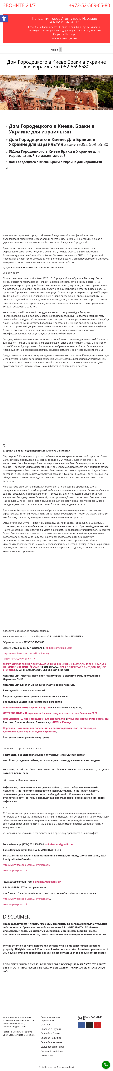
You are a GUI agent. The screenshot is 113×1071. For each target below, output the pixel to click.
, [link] (71, 722)
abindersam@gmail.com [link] (59, 647)
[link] (48, 664)
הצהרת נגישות (47, 1055)
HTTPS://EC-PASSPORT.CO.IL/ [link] (19, 659)
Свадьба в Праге (50, 1033)
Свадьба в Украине (52, 1042)
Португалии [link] (87, 718)
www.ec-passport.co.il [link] (15, 870)
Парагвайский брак (52, 1051)
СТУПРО (45, 1024)
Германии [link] (102, 718)
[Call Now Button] (106, 1065)
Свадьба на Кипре (51, 1037)
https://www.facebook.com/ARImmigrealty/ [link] (26, 653)
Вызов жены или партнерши (50, 1019)
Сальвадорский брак (52, 1046)
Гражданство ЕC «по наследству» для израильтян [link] (34, 718)
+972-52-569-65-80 (89, 5)
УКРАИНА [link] (23, 667)
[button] (60, 49)
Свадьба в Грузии (51, 1028)
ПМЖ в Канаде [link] (62, 722)
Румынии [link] (73, 718)
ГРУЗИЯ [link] (34, 667)
